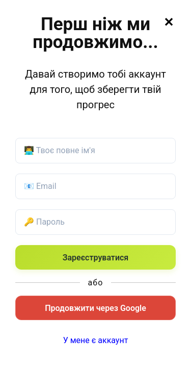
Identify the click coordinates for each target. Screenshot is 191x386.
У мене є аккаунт (95, 340)
